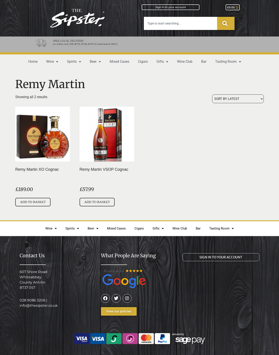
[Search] (226, 23)
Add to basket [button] (33, 202)
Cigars (143, 61)
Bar (203, 61)
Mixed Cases (119, 61)
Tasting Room (228, 62)
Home (32, 61)
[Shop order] (238, 98)
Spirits (74, 62)
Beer (95, 62)
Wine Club (184, 61)
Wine (52, 62)
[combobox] (180, 23)
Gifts (162, 62)
